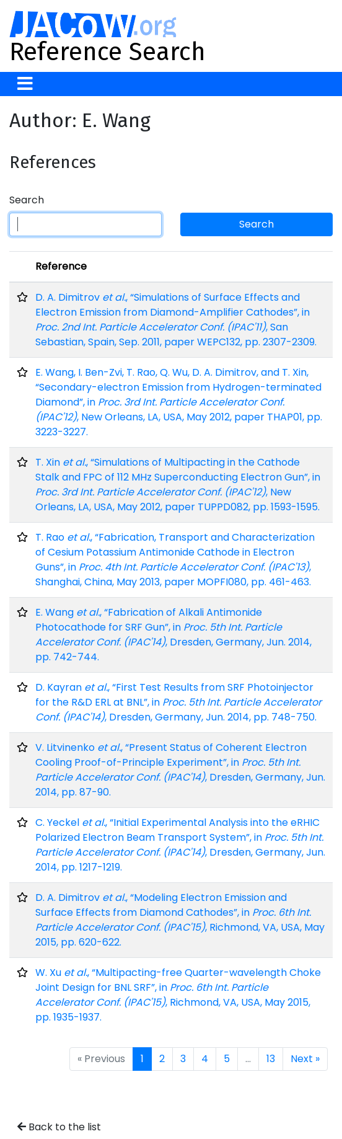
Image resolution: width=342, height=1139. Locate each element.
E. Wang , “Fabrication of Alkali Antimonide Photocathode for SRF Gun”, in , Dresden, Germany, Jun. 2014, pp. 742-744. (173, 634)
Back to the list (59, 1127)
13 (270, 1059)
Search (26, 200)
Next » (305, 1059)
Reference (61, 266)
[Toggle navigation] (25, 84)
